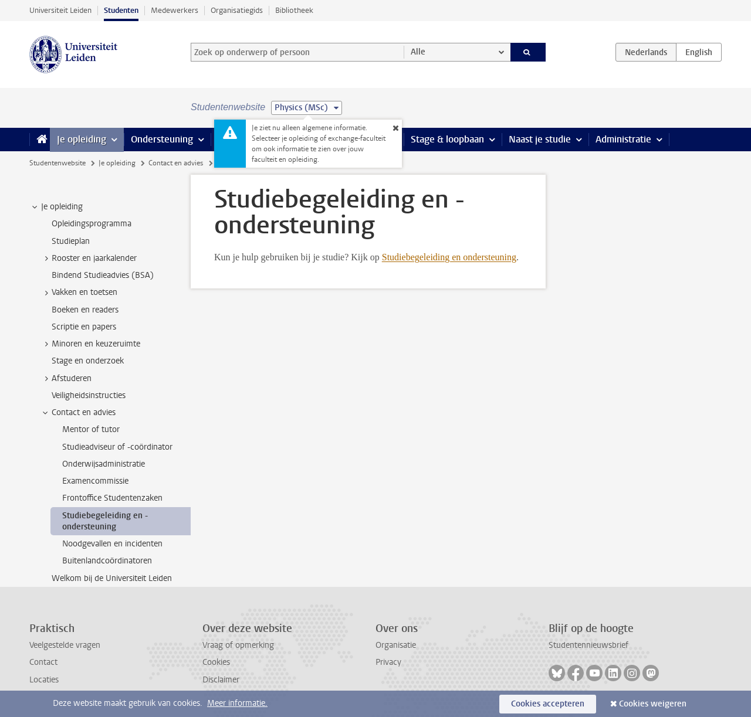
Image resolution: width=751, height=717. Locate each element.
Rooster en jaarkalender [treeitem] (88, 258)
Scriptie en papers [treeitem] (84, 326)
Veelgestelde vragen (64, 645)
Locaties (44, 679)
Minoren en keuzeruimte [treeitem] (90, 344)
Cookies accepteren (547, 703)
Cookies (216, 662)
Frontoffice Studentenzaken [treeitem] (112, 498)
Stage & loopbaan (447, 139)
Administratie (623, 139)
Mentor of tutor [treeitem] (91, 429)
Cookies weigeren (652, 703)
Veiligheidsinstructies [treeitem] (89, 395)
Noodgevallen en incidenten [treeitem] (112, 543)
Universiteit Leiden (60, 10)
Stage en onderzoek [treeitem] (88, 360)
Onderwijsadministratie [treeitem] (103, 464)
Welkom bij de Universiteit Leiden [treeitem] (112, 578)
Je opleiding (81, 139)
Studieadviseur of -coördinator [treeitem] (117, 447)
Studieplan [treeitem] (71, 241)
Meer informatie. (237, 703)
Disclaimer (220, 679)
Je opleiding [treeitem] (56, 207)
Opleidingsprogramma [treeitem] (91, 223)
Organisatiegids (237, 10)
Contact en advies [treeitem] (78, 413)
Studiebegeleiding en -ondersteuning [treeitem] (105, 521)
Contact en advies (175, 163)
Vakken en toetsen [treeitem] (78, 292)
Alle (418, 51)
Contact (43, 662)
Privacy (388, 662)
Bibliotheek (294, 10)
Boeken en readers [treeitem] (85, 309)
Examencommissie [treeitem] (95, 481)
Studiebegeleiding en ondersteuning (449, 257)
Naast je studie (540, 139)
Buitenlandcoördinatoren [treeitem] (107, 560)
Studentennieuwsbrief (588, 645)
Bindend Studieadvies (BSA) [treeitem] (103, 275)
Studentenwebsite (57, 163)
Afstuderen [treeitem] (66, 379)
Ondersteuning (162, 139)
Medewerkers (174, 10)
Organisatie (396, 645)
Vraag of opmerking (238, 645)
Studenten (121, 10)
